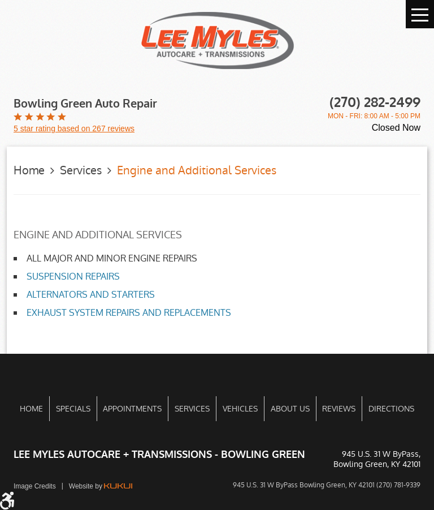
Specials (73, 408)
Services (81, 170)
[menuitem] (31, 408)
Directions (391, 408)
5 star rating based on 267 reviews (74, 128)
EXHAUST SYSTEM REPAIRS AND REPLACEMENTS (129, 312)
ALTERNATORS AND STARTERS (91, 294)
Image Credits (35, 486)
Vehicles (240, 408)
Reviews (338, 408)
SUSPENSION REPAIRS (73, 276)
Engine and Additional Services (196, 170)
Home (29, 170)
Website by (100, 486)
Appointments (132, 408)
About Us (290, 408)
